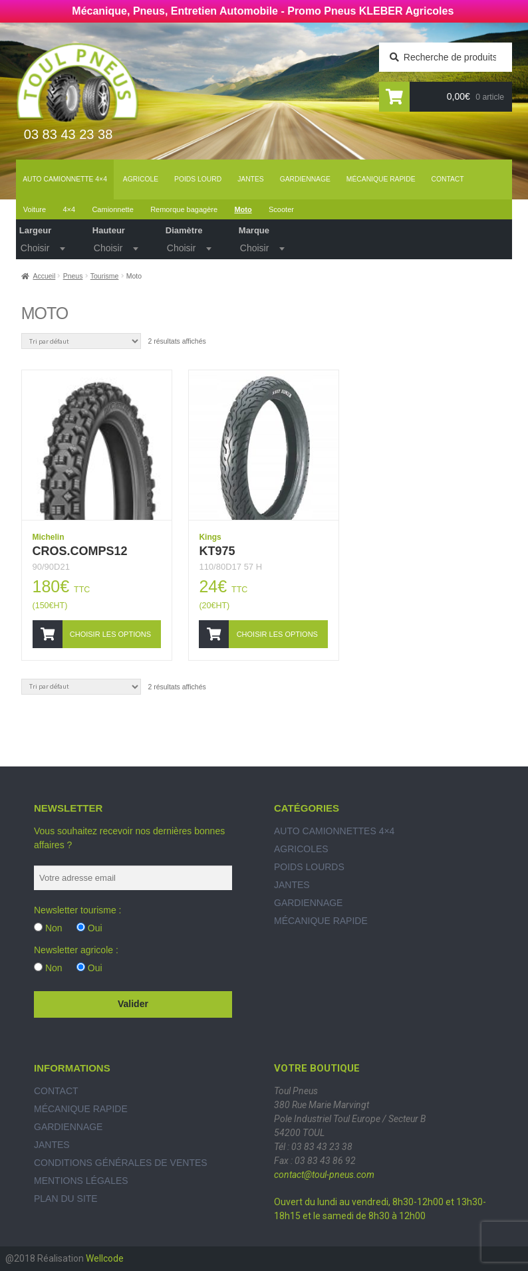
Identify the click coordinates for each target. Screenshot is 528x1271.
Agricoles (301, 849)
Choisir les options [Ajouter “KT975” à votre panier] (277, 634)
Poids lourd (197, 179)
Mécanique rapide (381, 179)
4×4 (69, 209)
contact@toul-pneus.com (324, 1174)
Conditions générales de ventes (120, 1162)
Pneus (73, 276)
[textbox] (42, 247)
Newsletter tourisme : (77, 910)
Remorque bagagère (183, 209)
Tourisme (104, 276)
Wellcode (105, 1258)
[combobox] (42, 247)
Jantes (250, 179)
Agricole (140, 179)
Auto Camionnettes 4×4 (334, 831)
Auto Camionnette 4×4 (65, 179)
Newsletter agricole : (76, 950)
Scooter (281, 209)
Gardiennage (305, 179)
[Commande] (81, 341)
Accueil (44, 276)
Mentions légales (81, 1180)
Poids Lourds (309, 867)
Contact (448, 179)
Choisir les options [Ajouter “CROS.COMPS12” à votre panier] (110, 634)
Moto (242, 209)
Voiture (34, 209)
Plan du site (66, 1198)
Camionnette (112, 209)
